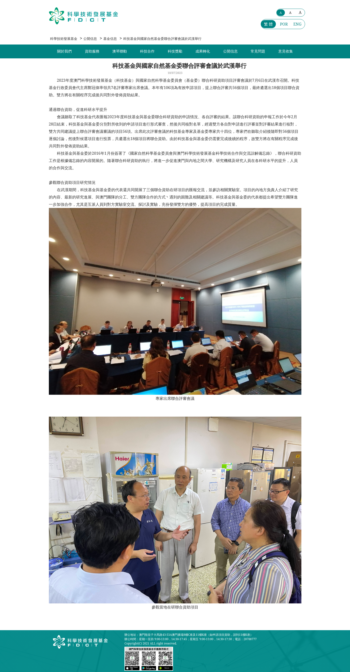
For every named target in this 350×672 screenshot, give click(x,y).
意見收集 (285, 51)
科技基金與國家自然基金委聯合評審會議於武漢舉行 (162, 38)
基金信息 (110, 38)
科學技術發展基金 (63, 38)
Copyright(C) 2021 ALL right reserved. (150, 643)
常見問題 (258, 51)
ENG (297, 24)
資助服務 (92, 51)
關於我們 (64, 51)
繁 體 (268, 24)
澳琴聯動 (119, 51)
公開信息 (90, 38)
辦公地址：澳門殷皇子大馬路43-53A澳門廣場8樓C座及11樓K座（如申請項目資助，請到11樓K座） (188, 635)
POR (284, 24)
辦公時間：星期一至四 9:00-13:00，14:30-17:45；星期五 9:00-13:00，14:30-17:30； (179, 639)
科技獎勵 (175, 51)
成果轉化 (202, 51)
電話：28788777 (246, 639)
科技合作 (147, 51)
